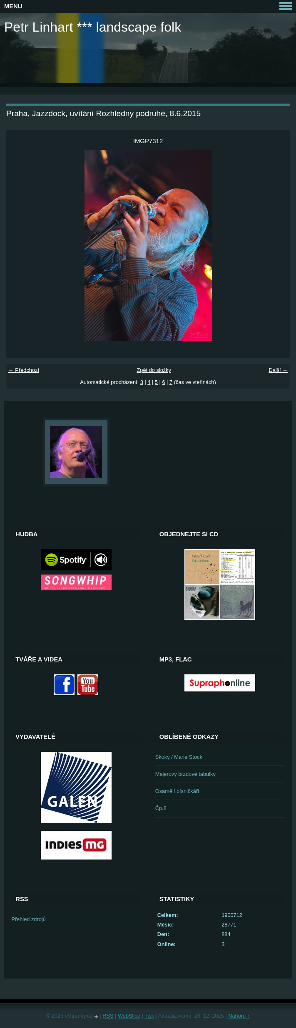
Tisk (149, 1016)
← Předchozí (23, 370)
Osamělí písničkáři (177, 791)
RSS (107, 1016)
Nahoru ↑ (239, 1016)
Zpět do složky (154, 370)
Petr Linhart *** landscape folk (92, 27)
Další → (278, 370)
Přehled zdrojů (28, 919)
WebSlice (129, 1016)
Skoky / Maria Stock (178, 757)
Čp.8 (161, 808)
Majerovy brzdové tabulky (185, 774)
